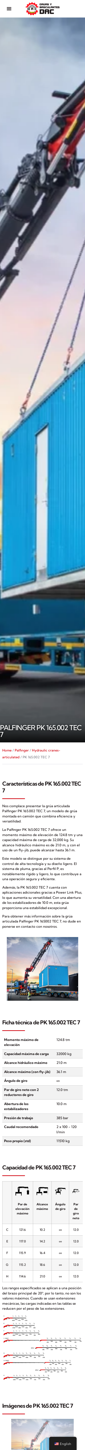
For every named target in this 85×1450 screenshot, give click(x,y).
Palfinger (22, 750)
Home (7, 750)
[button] (9, 9)
